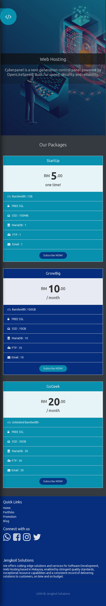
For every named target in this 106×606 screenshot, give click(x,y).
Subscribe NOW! (53, 255)
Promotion (9, 516)
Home (7, 508)
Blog (6, 521)
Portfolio (8, 512)
